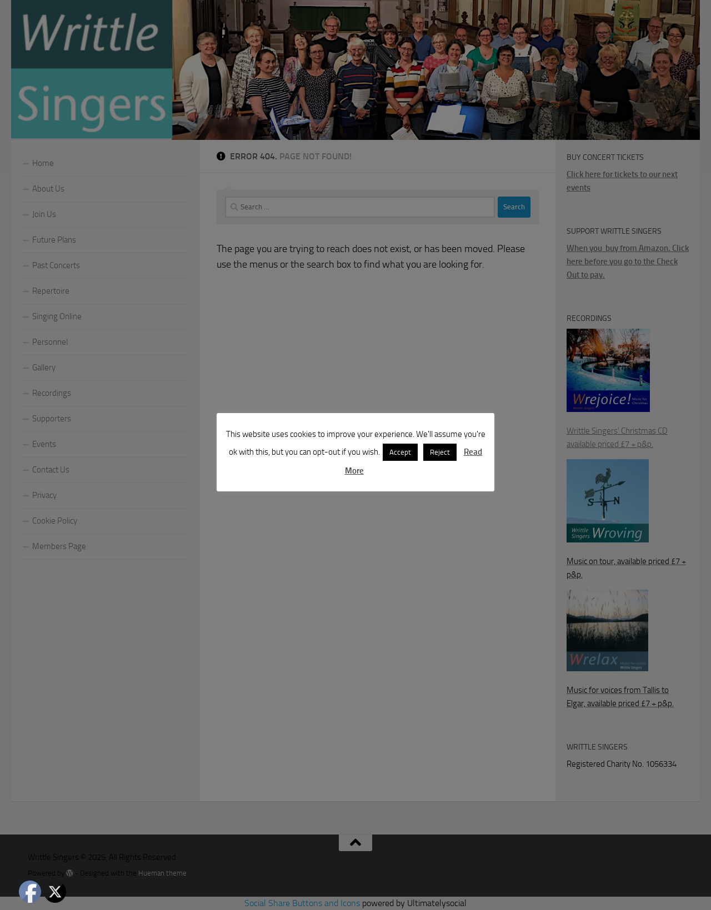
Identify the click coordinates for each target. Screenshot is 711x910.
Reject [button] (440, 452)
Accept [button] (400, 452)
